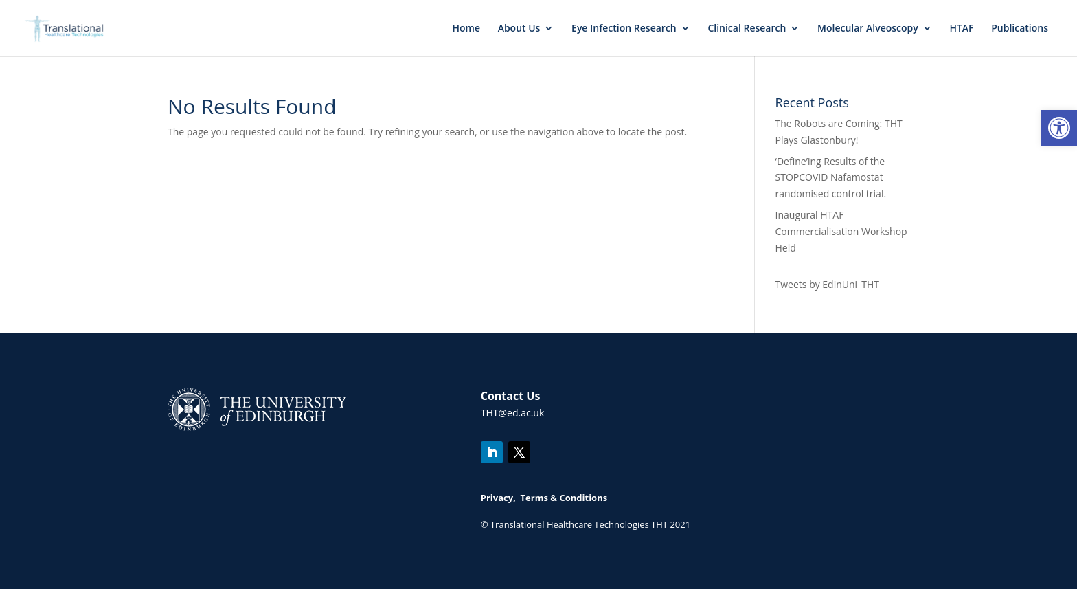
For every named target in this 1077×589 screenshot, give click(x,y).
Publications (1019, 28)
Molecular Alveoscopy (867, 28)
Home (466, 28)
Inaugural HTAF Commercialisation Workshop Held (841, 231)
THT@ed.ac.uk (513, 412)
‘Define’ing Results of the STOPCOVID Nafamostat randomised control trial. (831, 178)
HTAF (961, 28)
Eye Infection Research (624, 28)
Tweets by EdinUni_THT (827, 284)
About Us (519, 28)
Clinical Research (746, 28)
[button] (1059, 128)
